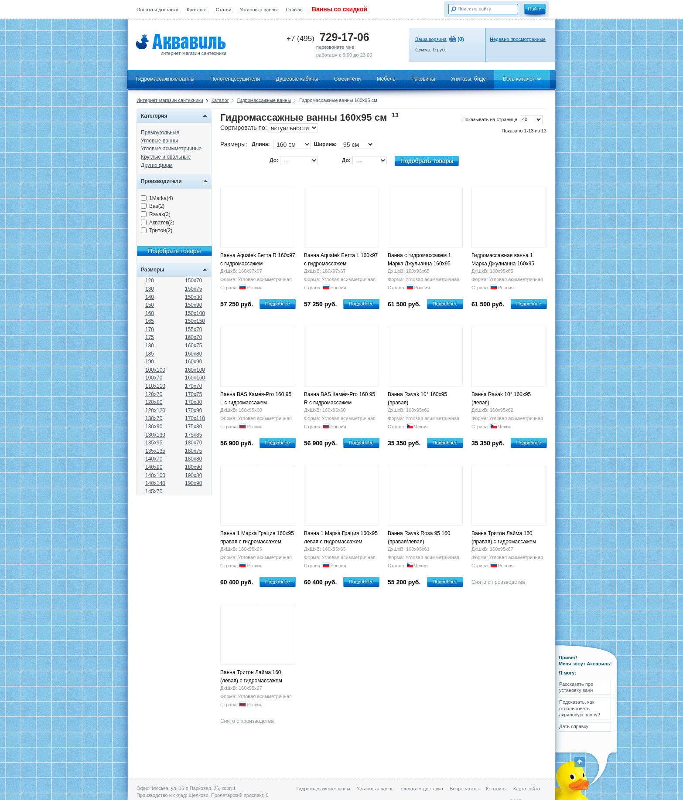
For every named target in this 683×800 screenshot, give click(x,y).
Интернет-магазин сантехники (170, 100)
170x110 (195, 418)
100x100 (155, 370)
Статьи (224, 9)
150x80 (193, 297)
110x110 (155, 386)
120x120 (155, 410)
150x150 (195, 321)
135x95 (153, 443)
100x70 (153, 378)
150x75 (193, 289)
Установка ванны (259, 9)
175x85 (193, 435)
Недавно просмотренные (518, 39)
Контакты (197, 9)
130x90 (153, 427)
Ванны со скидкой (339, 9)
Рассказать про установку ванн (576, 687)
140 (149, 297)
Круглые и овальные (166, 157)
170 (149, 329)
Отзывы (295, 9)
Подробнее (277, 303)
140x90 (153, 467)
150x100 (195, 313)
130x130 (155, 435)
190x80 (193, 475)
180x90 (193, 467)
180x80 (193, 459)
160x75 (193, 345)
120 (149, 281)
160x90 (193, 362)
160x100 (195, 370)
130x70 (153, 418)
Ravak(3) (156, 214)
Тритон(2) (156, 230)
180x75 (193, 451)
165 (149, 321)
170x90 (193, 410)
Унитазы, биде (468, 79)
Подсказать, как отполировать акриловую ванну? (579, 708)
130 (149, 289)
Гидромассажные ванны (165, 79)
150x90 (193, 305)
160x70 (193, 337)
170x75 (193, 394)
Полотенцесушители (235, 79)
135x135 (155, 451)
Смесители (347, 79)
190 (149, 362)
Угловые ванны (159, 141)
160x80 (193, 354)
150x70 (193, 281)
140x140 (155, 483)
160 (149, 313)
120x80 (153, 402)
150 (149, 305)
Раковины (423, 79)
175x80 (193, 427)
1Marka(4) (157, 198)
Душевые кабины (297, 79)
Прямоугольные (160, 132)
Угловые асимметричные (171, 149)
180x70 (193, 443)
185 (149, 354)
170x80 (193, 402)
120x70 (153, 394)
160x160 (195, 378)
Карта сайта (526, 788)
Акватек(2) (157, 223)
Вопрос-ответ (464, 788)
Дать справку (573, 726)
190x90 (193, 483)
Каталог (220, 100)
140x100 (155, 475)
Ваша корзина (431, 39)
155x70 (193, 329)
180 (149, 345)
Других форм (157, 165)
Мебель (386, 79)
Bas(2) (152, 206)
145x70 (153, 491)
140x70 (153, 459)
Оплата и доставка (157, 9)
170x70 (193, 386)
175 (149, 337)
